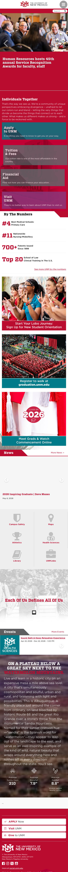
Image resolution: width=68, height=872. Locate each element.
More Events (58, 632)
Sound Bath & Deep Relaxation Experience (43, 638)
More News (57, 453)
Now (14, 821)
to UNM (14, 835)
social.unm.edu (16, 868)
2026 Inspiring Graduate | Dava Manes (26, 494)
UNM (12, 828)
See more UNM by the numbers (50, 269)
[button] (6, 52)
